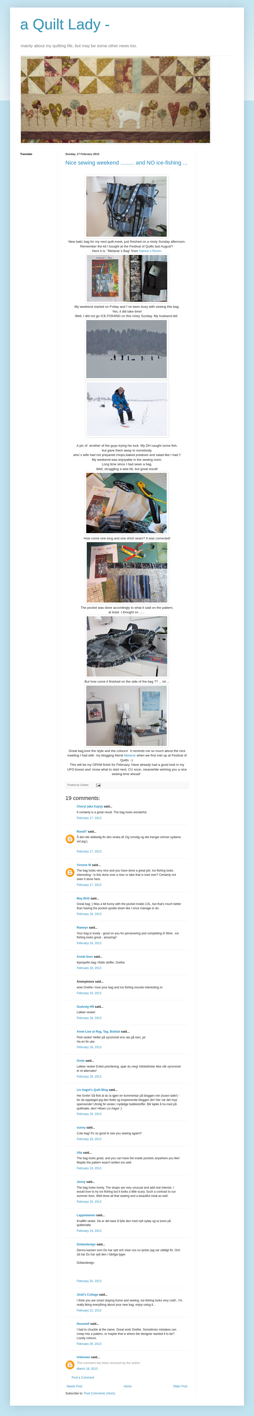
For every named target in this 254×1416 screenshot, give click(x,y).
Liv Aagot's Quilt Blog (92, 1090)
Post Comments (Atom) (99, 1393)
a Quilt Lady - (65, 24)
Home (128, 1386)
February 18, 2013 (89, 914)
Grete (80, 1061)
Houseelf (83, 1324)
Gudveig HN (85, 1006)
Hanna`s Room (149, 251)
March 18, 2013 (87, 1369)
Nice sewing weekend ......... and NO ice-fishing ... (126, 163)
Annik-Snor (85, 956)
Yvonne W (84, 865)
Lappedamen (86, 1215)
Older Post (180, 1386)
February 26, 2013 (89, 1344)
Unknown (83, 1357)
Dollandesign (86, 1244)
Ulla (79, 1152)
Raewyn (82, 927)
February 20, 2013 (89, 1281)
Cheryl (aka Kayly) (90, 806)
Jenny (81, 1182)
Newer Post (74, 1386)
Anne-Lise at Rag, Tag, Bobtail (98, 1031)
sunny (81, 1127)
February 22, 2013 (89, 1310)
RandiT (82, 831)
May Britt (83, 898)
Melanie (130, 755)
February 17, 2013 (89, 818)
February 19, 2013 (89, 1168)
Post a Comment (83, 1377)
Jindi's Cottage (87, 1294)
